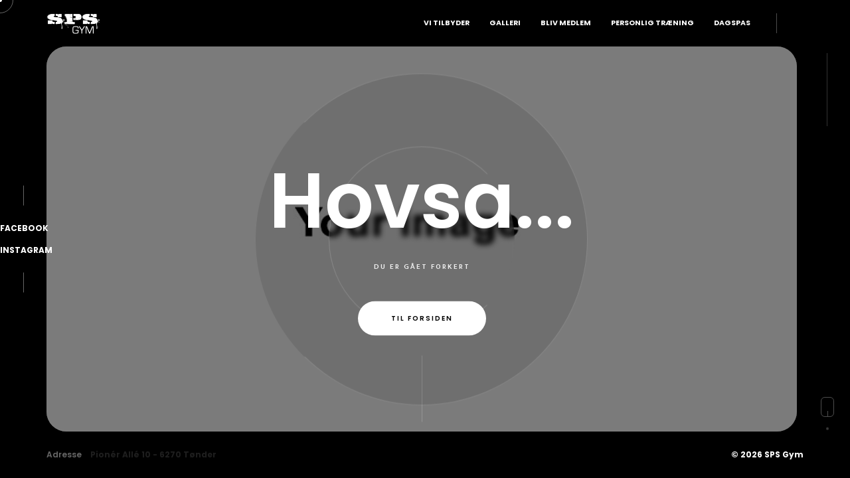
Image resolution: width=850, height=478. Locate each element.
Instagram (26, 250)
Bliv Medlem (566, 23)
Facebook (24, 228)
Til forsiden (422, 318)
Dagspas (732, 23)
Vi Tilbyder (446, 23)
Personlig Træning (652, 23)
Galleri (505, 23)
